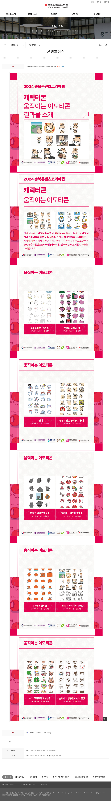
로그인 (99, 2)
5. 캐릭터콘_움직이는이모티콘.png (38, 733)
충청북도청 (38, 777)
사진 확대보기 (105, 719)
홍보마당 (97, 14)
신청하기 (75, 14)
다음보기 (8, 777)
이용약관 (46, 785)
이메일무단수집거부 (29, 785)
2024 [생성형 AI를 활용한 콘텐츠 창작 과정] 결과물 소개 (43, 756)
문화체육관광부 (23, 777)
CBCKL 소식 (32, 14)
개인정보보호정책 (8, 785)
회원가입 (106, 2)
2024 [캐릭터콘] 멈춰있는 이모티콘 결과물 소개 (41, 750)
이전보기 (5, 777)
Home (2, 43)
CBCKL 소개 (11, 14)
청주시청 (50, 777)
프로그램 (54, 14)
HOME (92, 2)
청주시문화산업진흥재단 (67, 777)
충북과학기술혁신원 (88, 777)
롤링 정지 (10, 777)
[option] (23, 777)
